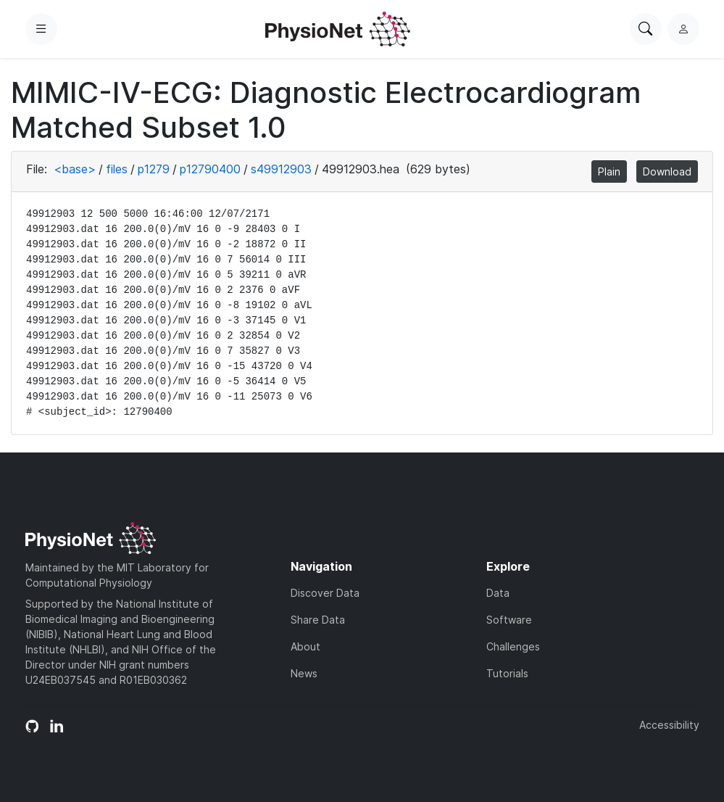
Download (667, 171)
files (117, 169)
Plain (609, 171)
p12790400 (210, 169)
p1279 (154, 169)
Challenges (513, 646)
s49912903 (281, 169)
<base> (75, 169)
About (305, 646)
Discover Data (325, 593)
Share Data (318, 619)
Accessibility (669, 725)
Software (509, 619)
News (304, 673)
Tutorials (507, 673)
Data (497, 593)
